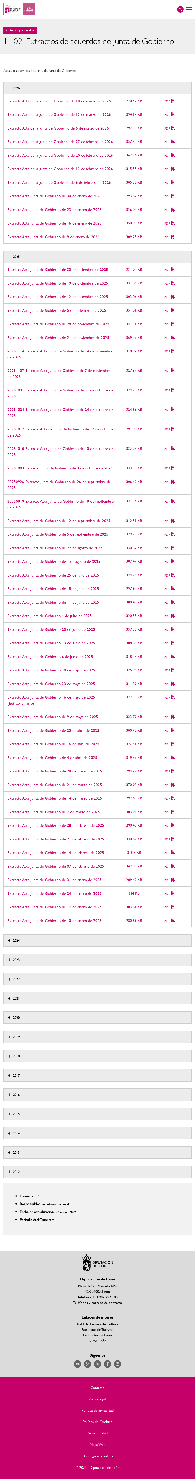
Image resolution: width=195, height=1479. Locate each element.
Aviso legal (97, 1399)
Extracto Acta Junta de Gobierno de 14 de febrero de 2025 (55, 852)
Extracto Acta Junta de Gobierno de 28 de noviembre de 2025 (58, 324)
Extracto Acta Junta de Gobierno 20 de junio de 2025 (51, 629)
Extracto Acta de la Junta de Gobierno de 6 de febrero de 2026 (59, 182)
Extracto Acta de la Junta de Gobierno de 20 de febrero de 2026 (60, 155)
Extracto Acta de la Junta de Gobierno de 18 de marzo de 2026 (59, 101)
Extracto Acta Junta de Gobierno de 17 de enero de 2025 (54, 907)
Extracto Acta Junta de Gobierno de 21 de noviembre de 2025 (58, 337)
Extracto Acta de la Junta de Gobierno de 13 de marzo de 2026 (59, 114)
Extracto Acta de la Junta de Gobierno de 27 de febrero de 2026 (60, 141)
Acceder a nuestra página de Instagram (117, 1364)
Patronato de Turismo (97, 1329)
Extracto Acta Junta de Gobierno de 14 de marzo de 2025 (54, 798)
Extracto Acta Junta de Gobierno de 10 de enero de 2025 (54, 920)
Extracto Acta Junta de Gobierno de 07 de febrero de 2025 (55, 866)
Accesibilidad (98, 1433)
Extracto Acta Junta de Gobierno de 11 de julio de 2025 (53, 602)
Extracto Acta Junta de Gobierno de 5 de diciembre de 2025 (56, 310)
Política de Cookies (97, 1422)
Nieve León (97, 1340)
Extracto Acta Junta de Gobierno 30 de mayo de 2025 (51, 670)
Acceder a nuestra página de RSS (87, 1364)
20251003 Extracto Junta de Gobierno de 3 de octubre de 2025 (60, 468)
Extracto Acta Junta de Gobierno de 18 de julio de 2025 (53, 588)
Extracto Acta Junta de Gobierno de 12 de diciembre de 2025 (57, 297)
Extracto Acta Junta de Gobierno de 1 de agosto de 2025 (53, 561)
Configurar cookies (98, 1456)
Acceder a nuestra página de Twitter (97, 1364)
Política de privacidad (98, 1410)
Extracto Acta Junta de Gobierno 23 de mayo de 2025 (51, 684)
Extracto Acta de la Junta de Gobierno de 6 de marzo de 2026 (58, 128)
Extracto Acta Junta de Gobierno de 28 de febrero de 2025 (55, 825)
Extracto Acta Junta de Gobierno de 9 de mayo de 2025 (52, 717)
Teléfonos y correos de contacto (97, 1302)
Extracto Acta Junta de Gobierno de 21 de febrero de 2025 (55, 839)
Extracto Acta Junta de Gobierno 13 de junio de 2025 (51, 643)
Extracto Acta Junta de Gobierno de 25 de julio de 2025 (53, 575)
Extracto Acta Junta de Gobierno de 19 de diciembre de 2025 (57, 283)
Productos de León (97, 1335)
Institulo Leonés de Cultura (97, 1323)
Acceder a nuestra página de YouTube (77, 1364)
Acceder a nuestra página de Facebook (107, 1364)
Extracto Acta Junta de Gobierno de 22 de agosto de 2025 (54, 548)
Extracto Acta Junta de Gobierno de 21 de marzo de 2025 (54, 785)
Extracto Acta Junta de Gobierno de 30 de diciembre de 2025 (57, 269)
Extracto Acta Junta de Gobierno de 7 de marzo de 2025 (53, 812)
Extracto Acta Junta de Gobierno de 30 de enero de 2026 (54, 196)
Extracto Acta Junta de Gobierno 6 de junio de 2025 (50, 656)
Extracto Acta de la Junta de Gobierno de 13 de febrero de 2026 (60, 169)
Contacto (97, 1387)
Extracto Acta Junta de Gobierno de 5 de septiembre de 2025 (57, 534)
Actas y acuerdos (22, 30)
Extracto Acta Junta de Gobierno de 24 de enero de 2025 (54, 893)
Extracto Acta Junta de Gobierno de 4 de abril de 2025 (52, 757)
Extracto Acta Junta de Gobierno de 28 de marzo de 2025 (54, 771)
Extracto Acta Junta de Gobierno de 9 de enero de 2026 (53, 237)
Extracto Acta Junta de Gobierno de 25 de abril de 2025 (53, 730)
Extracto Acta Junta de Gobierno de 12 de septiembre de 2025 (58, 521)
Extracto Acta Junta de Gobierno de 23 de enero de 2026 (54, 209)
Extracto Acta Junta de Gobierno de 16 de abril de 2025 (53, 744)
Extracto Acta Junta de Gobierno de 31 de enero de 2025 (54, 880)
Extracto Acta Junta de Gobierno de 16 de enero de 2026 (54, 223)
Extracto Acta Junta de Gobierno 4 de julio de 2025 (49, 616)
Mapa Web (98, 1444)
